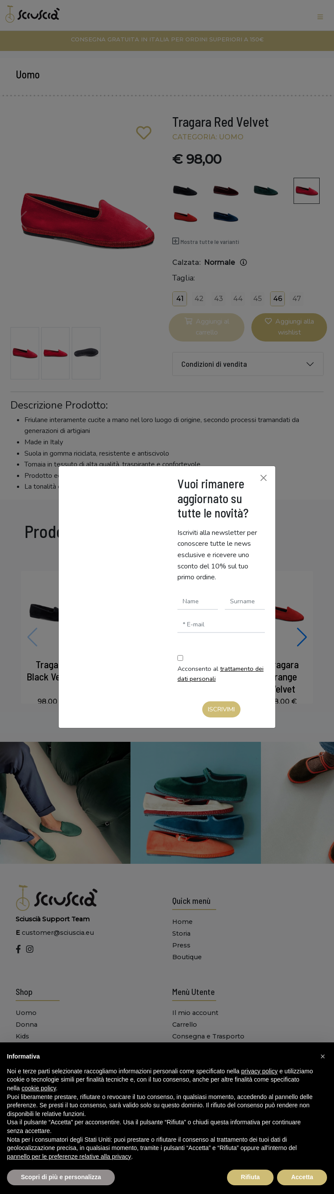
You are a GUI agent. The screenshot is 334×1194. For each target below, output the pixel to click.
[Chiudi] (263, 478)
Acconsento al (220, 673)
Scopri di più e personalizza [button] (61, 1177)
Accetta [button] (302, 1177)
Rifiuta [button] (250, 1177)
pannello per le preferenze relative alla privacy (69, 1156)
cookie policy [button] (38, 1088)
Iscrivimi (221, 709)
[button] (323, 1056)
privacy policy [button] (259, 1071)
